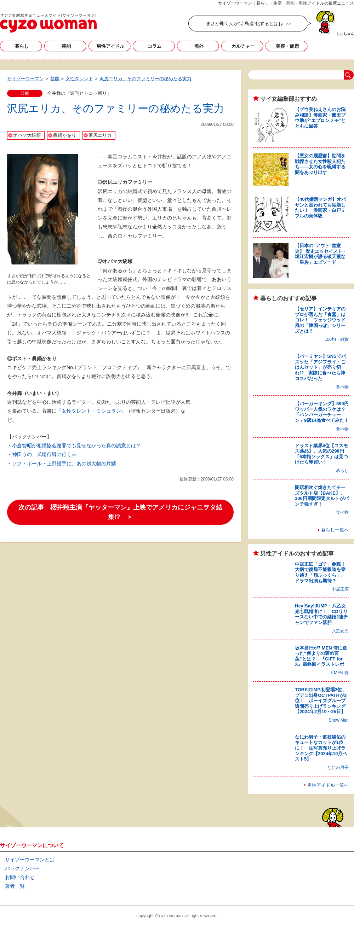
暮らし (22, 46)
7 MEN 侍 (339, 672)
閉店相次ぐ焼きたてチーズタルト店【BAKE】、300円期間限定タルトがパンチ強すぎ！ (322, 496)
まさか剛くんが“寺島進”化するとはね (244, 23)
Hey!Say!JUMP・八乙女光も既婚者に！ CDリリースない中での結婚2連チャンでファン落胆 (321, 614)
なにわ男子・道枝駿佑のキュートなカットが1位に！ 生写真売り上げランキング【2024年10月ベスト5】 (321, 748)
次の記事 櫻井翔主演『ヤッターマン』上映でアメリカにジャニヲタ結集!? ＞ (120, 512)
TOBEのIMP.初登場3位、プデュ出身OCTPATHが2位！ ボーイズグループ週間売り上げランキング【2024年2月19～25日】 (321, 700)
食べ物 (342, 386)
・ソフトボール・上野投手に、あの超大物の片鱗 (61, 463)
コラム (154, 46)
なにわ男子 (338, 767)
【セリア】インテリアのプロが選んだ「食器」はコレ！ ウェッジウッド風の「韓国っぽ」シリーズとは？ (320, 319)
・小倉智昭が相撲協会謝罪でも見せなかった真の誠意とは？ (74, 445)
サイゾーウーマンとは (30, 859)
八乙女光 (340, 631)
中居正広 (340, 589)
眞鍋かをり (64, 135)
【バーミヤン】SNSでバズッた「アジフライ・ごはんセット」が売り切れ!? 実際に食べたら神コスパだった (320, 367)
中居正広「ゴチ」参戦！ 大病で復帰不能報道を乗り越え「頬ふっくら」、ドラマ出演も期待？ (322, 572)
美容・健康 (287, 46)
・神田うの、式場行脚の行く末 (41, 454)
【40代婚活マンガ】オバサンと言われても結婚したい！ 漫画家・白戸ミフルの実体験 (320, 208)
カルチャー (243, 46)
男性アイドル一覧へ (328, 785)
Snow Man (339, 720)
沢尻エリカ (100, 135)
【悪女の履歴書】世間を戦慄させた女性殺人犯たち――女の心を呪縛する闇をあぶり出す (320, 164)
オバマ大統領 (27, 135)
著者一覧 (15, 886)
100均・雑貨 (337, 339)
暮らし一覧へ (335, 529)
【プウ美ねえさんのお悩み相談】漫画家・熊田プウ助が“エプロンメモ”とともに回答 (320, 118)
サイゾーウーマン (48, 23)
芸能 (66, 46)
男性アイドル (110, 46)
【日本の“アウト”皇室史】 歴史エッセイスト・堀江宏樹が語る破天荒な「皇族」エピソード (321, 254)
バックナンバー (22, 868)
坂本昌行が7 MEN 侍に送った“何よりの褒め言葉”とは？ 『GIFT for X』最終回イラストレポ (321, 656)
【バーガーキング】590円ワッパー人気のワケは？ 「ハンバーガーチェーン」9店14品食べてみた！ (322, 412)
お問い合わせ (20, 877)
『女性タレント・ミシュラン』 (91, 411)
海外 (199, 46)
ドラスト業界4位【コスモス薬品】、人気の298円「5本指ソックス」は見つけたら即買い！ (321, 454)
